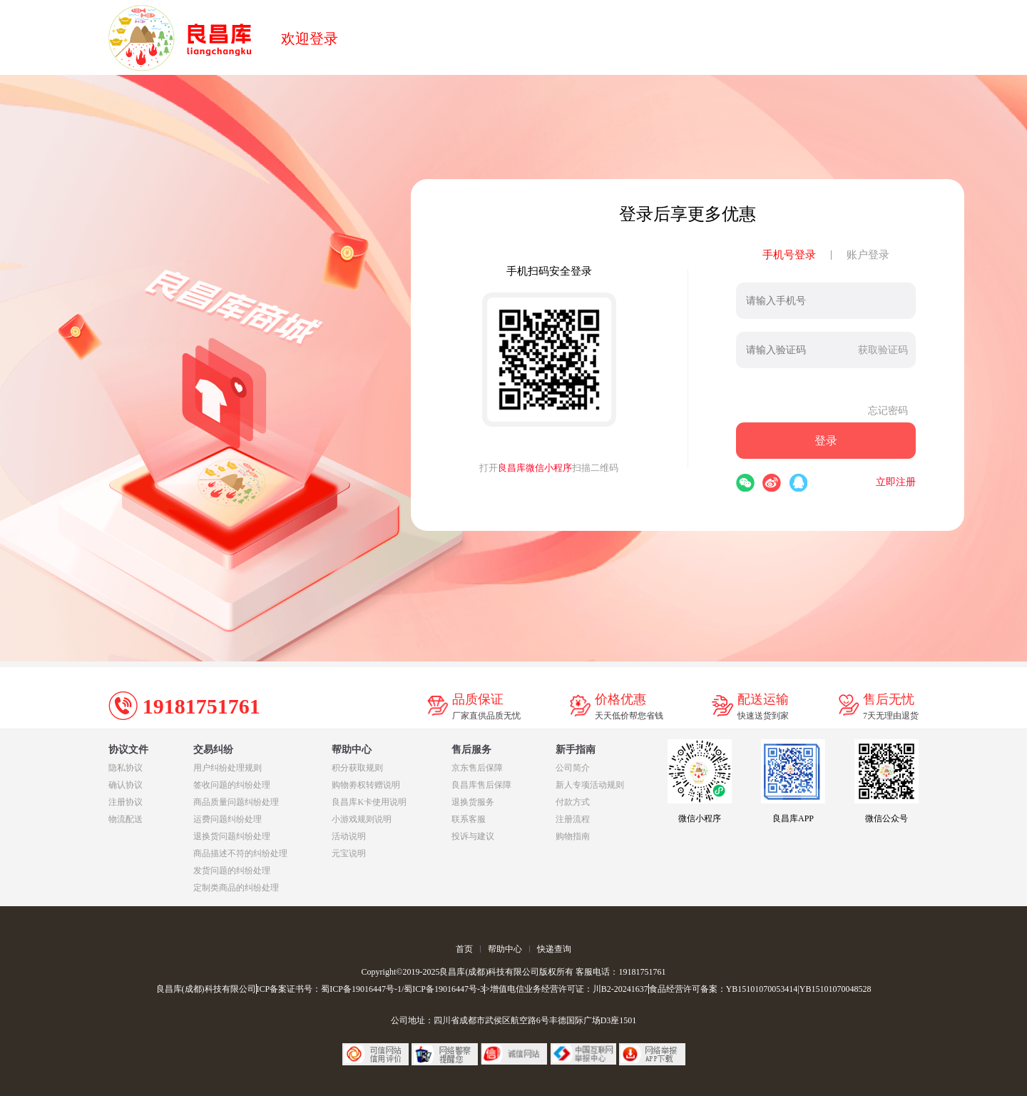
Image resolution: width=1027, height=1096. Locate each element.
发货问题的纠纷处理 (231, 871)
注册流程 (573, 819)
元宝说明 (349, 853)
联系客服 (468, 819)
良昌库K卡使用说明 (369, 802)
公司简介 (573, 768)
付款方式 (573, 802)
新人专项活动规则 (590, 785)
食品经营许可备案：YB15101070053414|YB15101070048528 (760, 989)
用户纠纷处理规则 (227, 768)
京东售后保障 (477, 768)
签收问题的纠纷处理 (231, 785)
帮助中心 (505, 949)
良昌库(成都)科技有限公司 (206, 989)
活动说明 (349, 836)
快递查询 (554, 949)
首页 (464, 949)
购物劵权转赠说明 (366, 785)
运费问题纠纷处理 (227, 819)
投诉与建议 (472, 836)
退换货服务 (472, 802)
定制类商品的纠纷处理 (236, 888)
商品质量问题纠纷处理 (236, 802)
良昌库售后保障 (481, 785)
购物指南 (573, 836)
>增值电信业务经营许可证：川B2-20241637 (566, 989)
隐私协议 (125, 768)
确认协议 (125, 785)
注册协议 (125, 802)
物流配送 (125, 819)
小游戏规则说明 (362, 819)
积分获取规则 (357, 768)
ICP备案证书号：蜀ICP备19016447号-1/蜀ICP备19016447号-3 (370, 989)
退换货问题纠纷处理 (231, 836)
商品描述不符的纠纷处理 (240, 853)
